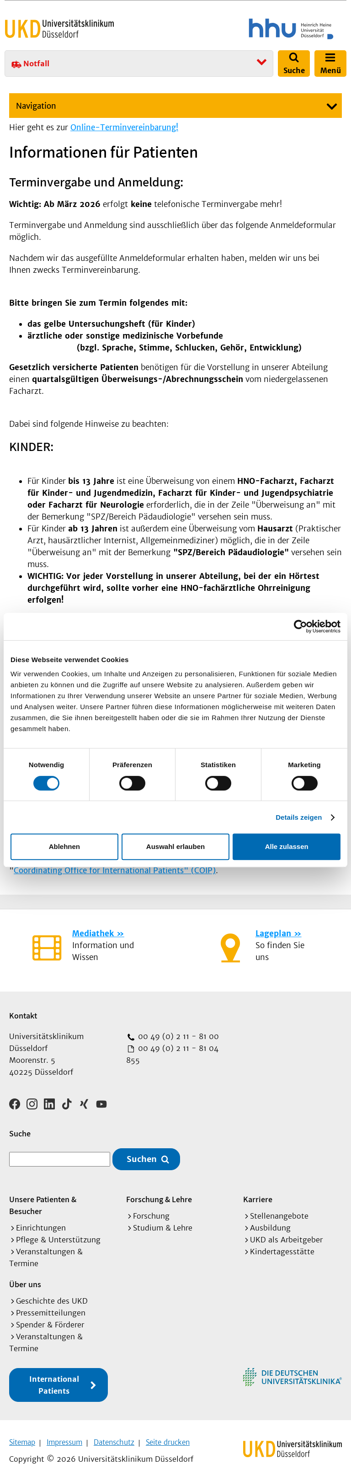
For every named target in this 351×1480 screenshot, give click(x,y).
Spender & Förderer (50, 1321)
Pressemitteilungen (50, 1309)
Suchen (142, 1156)
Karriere (257, 1196)
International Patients (54, 1381)
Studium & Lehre (162, 1224)
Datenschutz (114, 1439)
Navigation (36, 106)
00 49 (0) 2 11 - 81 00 (177, 1036)
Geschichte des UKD (52, 1297)
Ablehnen (64, 846)
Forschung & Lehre (159, 1196)
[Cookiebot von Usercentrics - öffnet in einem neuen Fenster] (300, 626)
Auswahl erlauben (175, 846)
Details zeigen (299, 817)
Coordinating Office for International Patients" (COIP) (115, 870)
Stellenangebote (279, 1212)
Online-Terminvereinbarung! (124, 127)
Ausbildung (270, 1224)
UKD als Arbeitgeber (286, 1236)
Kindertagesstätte (282, 1248)
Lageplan (273, 933)
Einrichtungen (41, 1224)
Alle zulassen (286, 846)
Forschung (151, 1212)
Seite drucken (168, 1439)
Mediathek (93, 933)
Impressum (64, 1439)
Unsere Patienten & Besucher (42, 1202)
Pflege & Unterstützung (58, 1236)
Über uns (25, 1281)
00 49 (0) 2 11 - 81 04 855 (172, 1054)
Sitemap (22, 1439)
